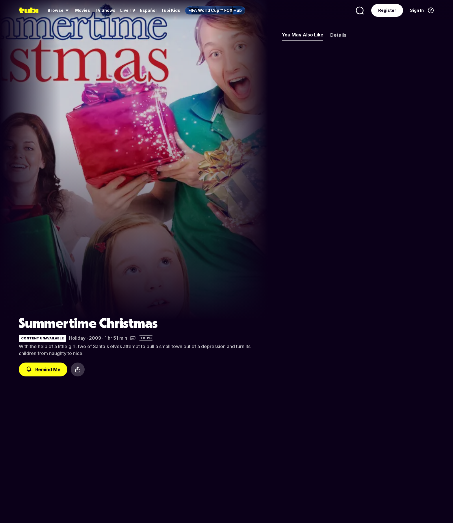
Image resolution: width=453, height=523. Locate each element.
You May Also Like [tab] (302, 35)
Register (387, 10)
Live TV (127, 10)
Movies (82, 10)
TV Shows (105, 10)
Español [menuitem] (148, 10)
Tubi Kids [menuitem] (170, 10)
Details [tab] (338, 35)
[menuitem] (59, 10)
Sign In (417, 10)
